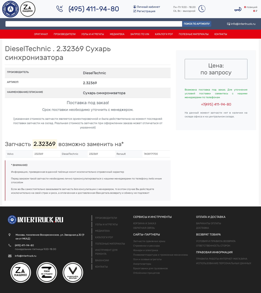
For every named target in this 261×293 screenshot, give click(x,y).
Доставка (202, 228)
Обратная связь (144, 228)
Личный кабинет (146, 7)
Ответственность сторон (213, 245)
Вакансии (102, 260)
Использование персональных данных (223, 263)
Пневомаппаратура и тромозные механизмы (160, 254)
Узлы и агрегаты (92, 34)
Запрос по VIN (139, 34)
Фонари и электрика (145, 250)
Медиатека (117, 34)
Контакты (220, 34)
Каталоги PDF (164, 34)
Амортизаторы (142, 263)
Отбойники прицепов (146, 272)
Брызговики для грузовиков (150, 268)
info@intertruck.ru (241, 24)
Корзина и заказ (144, 223)
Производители (65, 34)
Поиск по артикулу (197, 23)
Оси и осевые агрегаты (147, 259)
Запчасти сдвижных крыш (149, 241)
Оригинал (41, 34)
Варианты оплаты (208, 223)
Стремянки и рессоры (146, 245)
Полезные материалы (194, 34)
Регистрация (144, 11)
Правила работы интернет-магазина (221, 258)
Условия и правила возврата (216, 241)
